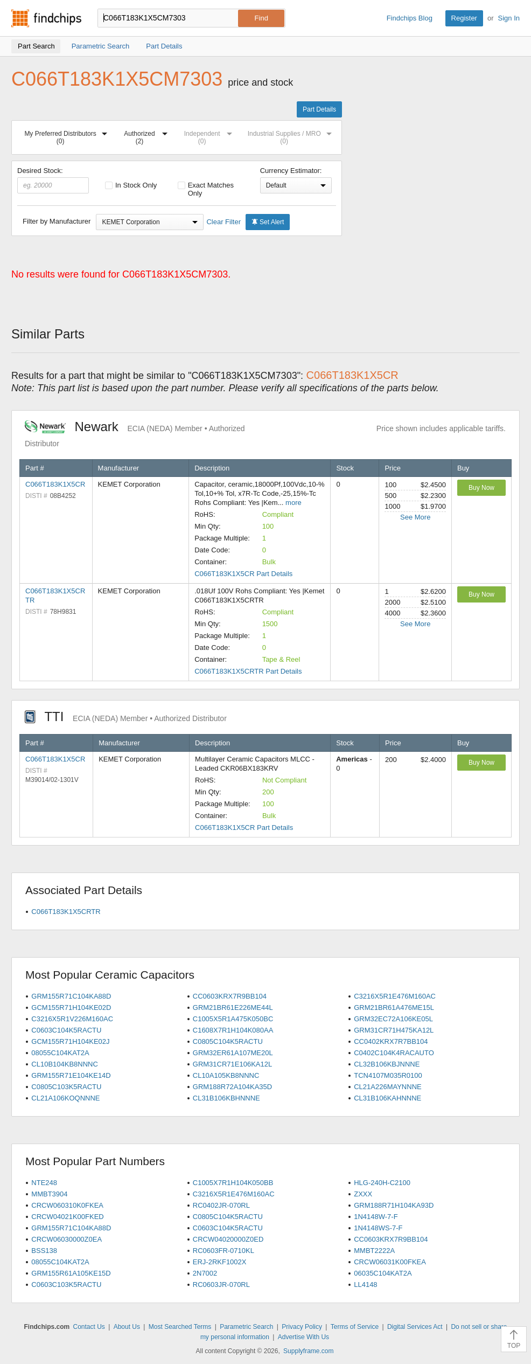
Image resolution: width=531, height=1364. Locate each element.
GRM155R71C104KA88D (71, 996)
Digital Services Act (415, 1327)
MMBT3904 (49, 1194)
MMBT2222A (374, 1251)
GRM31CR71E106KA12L (232, 1064)
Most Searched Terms (180, 1327)
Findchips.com (46, 18)
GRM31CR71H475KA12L (394, 1030)
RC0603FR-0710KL (223, 1251)
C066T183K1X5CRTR (65, 912)
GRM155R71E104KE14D (70, 1075)
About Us (127, 1327)
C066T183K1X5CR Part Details (243, 574)
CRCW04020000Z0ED (228, 1239)
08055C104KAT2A (60, 1053)
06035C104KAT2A (382, 1273)
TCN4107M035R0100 (388, 1075)
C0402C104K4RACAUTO (394, 1053)
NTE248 (44, 1183)
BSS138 (44, 1251)
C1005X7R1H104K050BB (233, 1183)
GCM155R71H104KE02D (71, 1007)
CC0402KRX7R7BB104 (391, 1041)
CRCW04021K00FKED (67, 1217)
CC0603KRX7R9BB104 (230, 996)
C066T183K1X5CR (55, 484)
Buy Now (481, 487)
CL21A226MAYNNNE (387, 1087)
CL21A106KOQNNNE (65, 1098)
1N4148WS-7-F (378, 1228)
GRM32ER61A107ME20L (233, 1053)
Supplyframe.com (308, 1351)
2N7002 (205, 1273)
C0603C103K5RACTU (66, 1284)
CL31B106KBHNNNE (226, 1098)
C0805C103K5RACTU (66, 1087)
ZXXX (363, 1194)
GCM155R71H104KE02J (70, 1041)
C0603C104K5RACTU (66, 1030)
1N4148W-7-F (375, 1217)
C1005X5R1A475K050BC (233, 1019)
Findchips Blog (409, 18)
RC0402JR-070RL (221, 1205)
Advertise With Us (303, 1337)
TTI (126, 716)
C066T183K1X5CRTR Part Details (248, 671)
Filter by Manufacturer (56, 221)
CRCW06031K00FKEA (390, 1262)
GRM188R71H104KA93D (394, 1205)
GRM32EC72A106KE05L (393, 1019)
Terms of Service (355, 1327)
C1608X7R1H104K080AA (233, 1030)
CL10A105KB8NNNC (226, 1075)
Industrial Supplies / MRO (292, 135)
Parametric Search (246, 1327)
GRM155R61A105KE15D (70, 1273)
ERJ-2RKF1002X (220, 1262)
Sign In (509, 18)
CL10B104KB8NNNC (64, 1064)
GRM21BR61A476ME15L (394, 1007)
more (293, 502)
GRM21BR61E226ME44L (233, 1007)
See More (415, 517)
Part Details (319, 109)
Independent (210, 135)
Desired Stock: (53, 180)
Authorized (148, 135)
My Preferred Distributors (67, 135)
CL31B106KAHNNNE (387, 1098)
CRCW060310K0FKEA (67, 1205)
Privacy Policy (302, 1327)
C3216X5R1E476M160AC (395, 996)
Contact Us (89, 1327)
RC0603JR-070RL (221, 1284)
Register (464, 18)
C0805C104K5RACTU (228, 1041)
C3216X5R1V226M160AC (72, 1019)
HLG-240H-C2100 (382, 1183)
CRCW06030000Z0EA (66, 1239)
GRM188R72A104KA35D (232, 1087)
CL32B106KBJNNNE (387, 1064)
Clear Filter (223, 222)
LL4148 (365, 1284)
